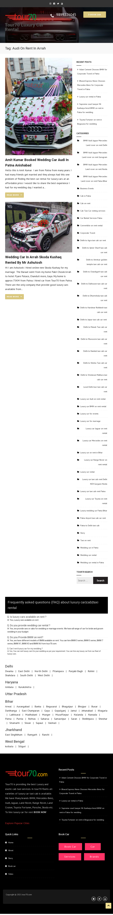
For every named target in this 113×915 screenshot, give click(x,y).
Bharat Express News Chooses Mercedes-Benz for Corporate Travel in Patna (91, 85)
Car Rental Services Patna (91, 218)
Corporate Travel (87, 233)
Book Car (70, 846)
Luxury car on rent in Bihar (91, 452)
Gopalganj (60, 710)
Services (69, 856)
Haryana (11, 682)
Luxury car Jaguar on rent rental (96, 430)
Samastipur (60, 718)
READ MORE (14, 195)
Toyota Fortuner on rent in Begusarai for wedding (82, 819)
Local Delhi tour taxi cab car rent (95, 389)
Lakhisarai (14, 714)
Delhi (9, 666)
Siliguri (22, 746)
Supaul (39, 723)
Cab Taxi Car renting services (92, 210)
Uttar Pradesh (16, 694)
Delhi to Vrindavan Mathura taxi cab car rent (94, 377)
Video (10, 874)
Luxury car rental (87, 472)
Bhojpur (82, 706)
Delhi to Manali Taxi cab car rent (95, 329)
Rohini (91, 671)
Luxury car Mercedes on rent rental (95, 442)
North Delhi (41, 671)
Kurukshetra (24, 687)
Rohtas (32, 718)
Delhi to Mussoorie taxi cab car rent (94, 341)
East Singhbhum (13, 734)
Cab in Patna (85, 196)
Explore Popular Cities (17, 823)
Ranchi (45, 734)
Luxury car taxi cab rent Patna (92, 491)
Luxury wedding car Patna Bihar (93, 510)
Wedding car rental (88, 555)
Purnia (19, 718)
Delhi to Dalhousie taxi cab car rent (94, 286)
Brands (94, 856)
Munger (46, 714)
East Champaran (30, 710)
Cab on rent (85, 203)
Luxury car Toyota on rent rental (96, 501)
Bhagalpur (67, 706)
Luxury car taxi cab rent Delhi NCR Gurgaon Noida (94, 481)
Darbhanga (11, 710)
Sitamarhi (14, 723)
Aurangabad (23, 706)
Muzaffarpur (62, 714)
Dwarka (9, 671)
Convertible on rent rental (91, 225)
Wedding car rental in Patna (92, 562)
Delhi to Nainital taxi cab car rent (95, 353)
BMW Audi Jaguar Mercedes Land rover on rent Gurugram (94, 154)
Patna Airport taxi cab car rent (93, 518)
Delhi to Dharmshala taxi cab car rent (95, 298)
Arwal (8, 706)
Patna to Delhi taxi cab (89, 525)
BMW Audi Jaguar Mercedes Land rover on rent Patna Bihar (94, 178)
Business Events (87, 188)
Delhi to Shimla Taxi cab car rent (95, 365)
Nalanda (78, 714)
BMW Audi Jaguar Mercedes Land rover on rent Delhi (95, 142)
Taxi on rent (85, 540)
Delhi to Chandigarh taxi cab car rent (95, 274)
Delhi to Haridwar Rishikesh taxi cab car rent (93, 309)
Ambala (9, 687)
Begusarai (51, 706)
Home (10, 842)
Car (93, 846)
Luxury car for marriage (90, 421)
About (10, 850)
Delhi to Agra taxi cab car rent (93, 240)
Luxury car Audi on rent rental (93, 399)
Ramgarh (32, 734)
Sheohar (103, 718)
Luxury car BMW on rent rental (93, 406)
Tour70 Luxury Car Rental (24, 27)
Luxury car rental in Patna (90, 96)
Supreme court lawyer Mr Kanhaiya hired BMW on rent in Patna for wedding (90, 108)
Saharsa (45, 718)
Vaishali (52, 723)
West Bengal (14, 741)
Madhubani (31, 714)
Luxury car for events (89, 413)
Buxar (94, 706)
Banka (38, 706)
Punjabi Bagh (76, 671)
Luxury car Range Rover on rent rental (95, 462)
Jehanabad (87, 710)
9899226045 (66, 15)
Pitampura (58, 671)
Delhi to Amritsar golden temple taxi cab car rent (96, 262)
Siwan (28, 723)
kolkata (9, 746)
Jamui (74, 710)
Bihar (9, 701)
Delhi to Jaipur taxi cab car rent (93, 319)
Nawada (92, 714)
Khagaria (102, 710)
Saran (74, 718)
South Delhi (26, 675)
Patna (8, 718)
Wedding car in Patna (89, 547)
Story (82, 533)
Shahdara (10, 675)
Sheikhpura (88, 718)
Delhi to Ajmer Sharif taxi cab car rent (94, 250)
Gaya (47, 710)
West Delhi (44, 675)
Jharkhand (13, 729)
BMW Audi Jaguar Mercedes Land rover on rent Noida (95, 166)
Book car (94, 14)
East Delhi (24, 671)
